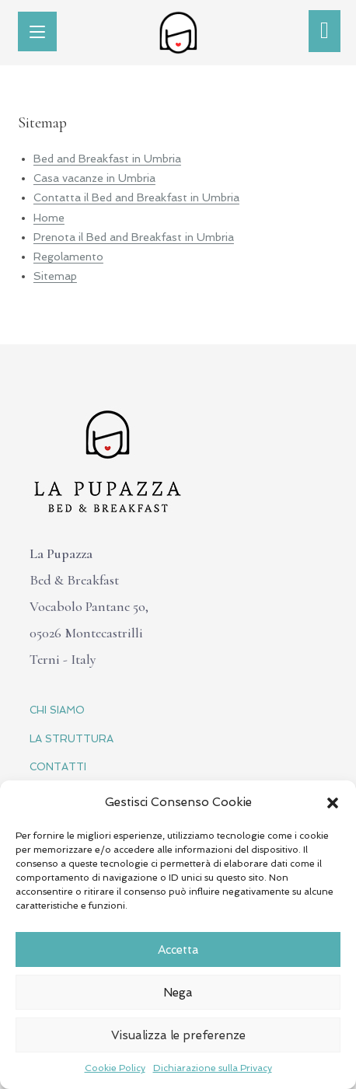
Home (49, 217)
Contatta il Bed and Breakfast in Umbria (136, 197)
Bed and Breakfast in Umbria (107, 158)
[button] (332, 803)
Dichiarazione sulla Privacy (212, 1068)
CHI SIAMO (57, 710)
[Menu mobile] (37, 31)
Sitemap (55, 276)
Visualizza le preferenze (178, 1035)
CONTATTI (58, 767)
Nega (178, 993)
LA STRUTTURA (71, 739)
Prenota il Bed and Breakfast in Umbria (133, 237)
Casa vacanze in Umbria (94, 178)
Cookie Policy (115, 1068)
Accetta (178, 950)
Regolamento (68, 256)
